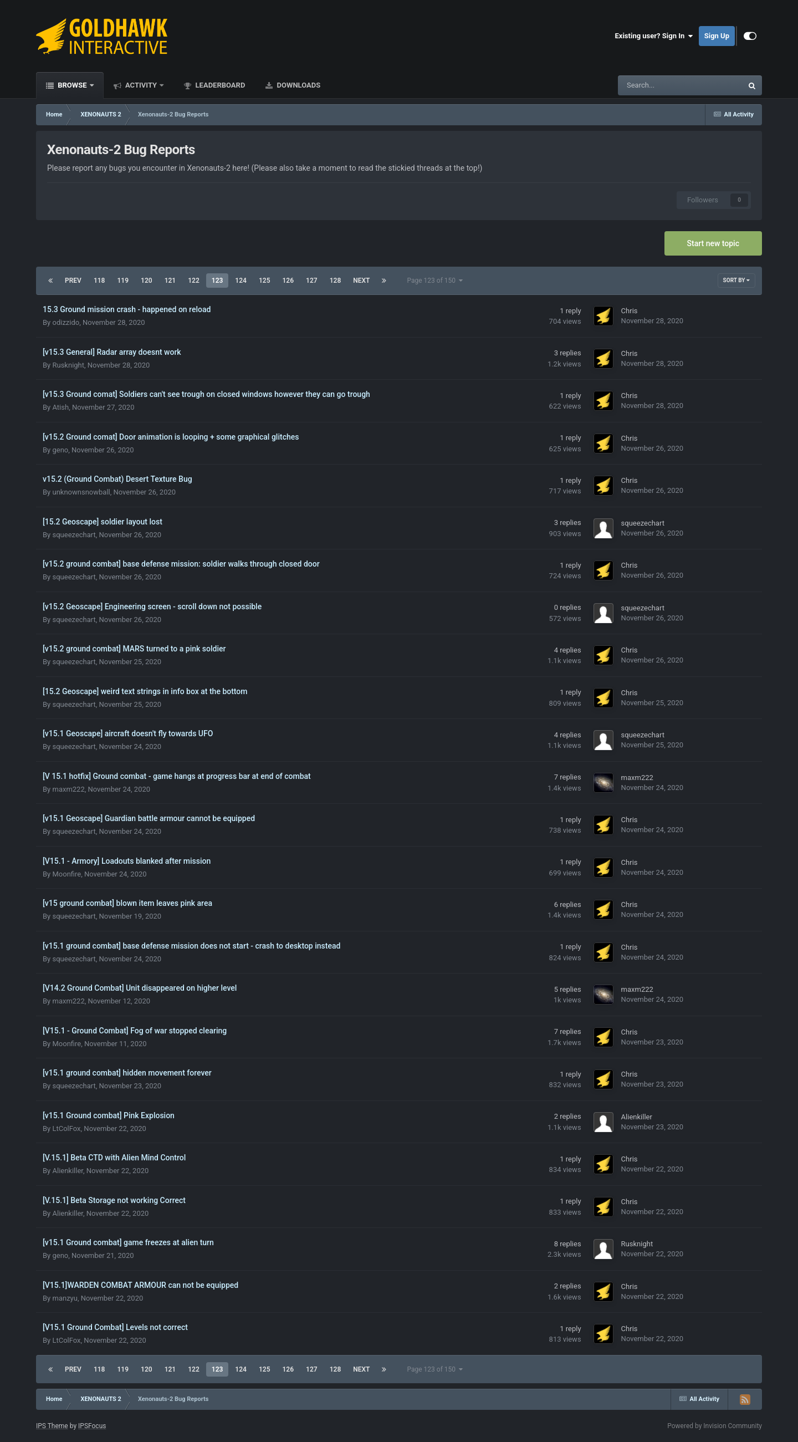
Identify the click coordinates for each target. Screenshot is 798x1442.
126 (288, 280)
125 (264, 280)
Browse (72, 85)
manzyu (64, 1298)
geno (60, 450)
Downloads (297, 85)
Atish (60, 407)
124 (241, 280)
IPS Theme (52, 1426)
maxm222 (68, 789)
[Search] (652, 85)
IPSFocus (92, 1426)
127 (312, 280)
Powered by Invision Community (714, 1426)
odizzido (65, 322)
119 (123, 280)
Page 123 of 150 (435, 280)
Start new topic (713, 243)
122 (194, 280)
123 (217, 280)
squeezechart (73, 535)
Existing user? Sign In (654, 36)
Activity (141, 85)
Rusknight (68, 365)
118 (99, 280)
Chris (629, 311)
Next (361, 280)
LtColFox (66, 1128)
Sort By (736, 280)
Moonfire (66, 874)
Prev (73, 280)
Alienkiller (636, 1117)
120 (146, 280)
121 (170, 280)
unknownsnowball (81, 492)
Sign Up (716, 36)
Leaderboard (219, 85)
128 (335, 280)
